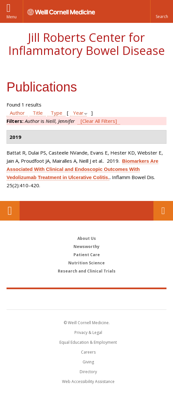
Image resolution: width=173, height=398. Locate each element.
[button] (161, 11)
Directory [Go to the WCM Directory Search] (88, 371)
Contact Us (163, 211)
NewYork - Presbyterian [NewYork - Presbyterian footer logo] (128, 299)
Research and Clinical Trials (87, 271)
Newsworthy (86, 246)
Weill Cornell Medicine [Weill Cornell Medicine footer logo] (52, 299)
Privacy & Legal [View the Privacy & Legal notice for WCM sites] (88, 332)
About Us (86, 238)
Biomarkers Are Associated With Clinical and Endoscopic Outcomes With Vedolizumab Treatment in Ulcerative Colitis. (82, 169)
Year (78, 112)
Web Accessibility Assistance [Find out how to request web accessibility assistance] (88, 381)
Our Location (10, 211)
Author (17, 112)
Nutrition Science (86, 263)
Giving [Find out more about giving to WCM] (88, 362)
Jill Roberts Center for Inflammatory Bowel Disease (86, 43)
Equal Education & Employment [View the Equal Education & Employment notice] (88, 342)
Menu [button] (12, 17)
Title (38, 112)
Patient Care (86, 254)
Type (56, 112)
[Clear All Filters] (99, 121)
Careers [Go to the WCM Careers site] (88, 352)
